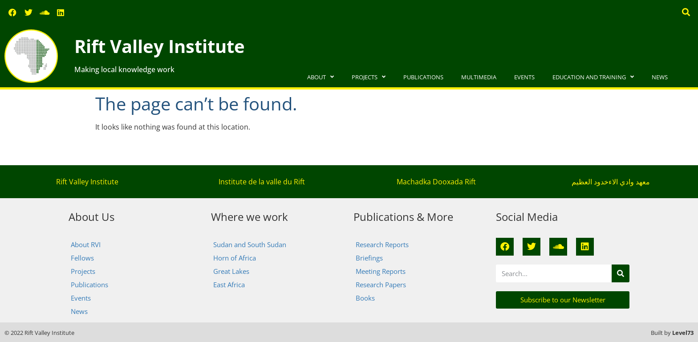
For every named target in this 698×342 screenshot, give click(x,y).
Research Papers (381, 284)
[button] (686, 11)
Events (524, 77)
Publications (423, 77)
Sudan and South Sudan (249, 244)
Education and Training (593, 77)
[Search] (620, 273)
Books (365, 297)
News (660, 77)
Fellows (82, 257)
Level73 (683, 333)
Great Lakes (231, 271)
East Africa (229, 284)
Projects (369, 77)
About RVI (86, 244)
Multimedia (478, 77)
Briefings (369, 257)
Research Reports (382, 244)
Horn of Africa (234, 257)
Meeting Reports (381, 271)
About (320, 77)
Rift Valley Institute (159, 46)
